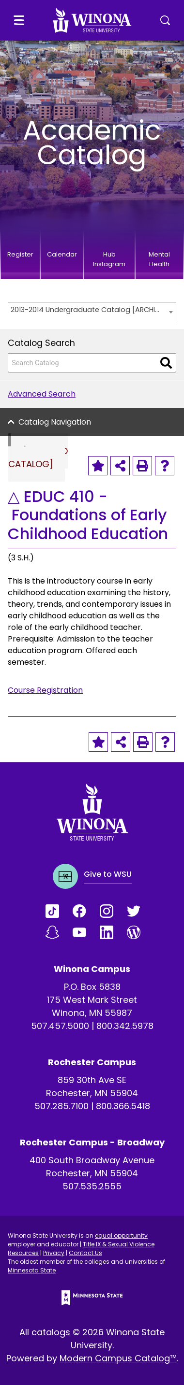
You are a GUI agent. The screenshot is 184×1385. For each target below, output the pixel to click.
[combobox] (92, 311)
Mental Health (159, 259)
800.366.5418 (123, 1106)
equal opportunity (121, 1235)
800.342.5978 (124, 1026)
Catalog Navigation (54, 422)
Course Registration (45, 690)
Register (20, 254)
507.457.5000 (60, 1026)
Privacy (53, 1253)
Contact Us (85, 1253)
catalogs (50, 1332)
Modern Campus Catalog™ (118, 1358)
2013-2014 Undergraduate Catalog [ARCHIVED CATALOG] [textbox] (87, 309)
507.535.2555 (92, 1186)
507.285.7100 (61, 1106)
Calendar (62, 254)
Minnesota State (32, 1270)
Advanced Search (42, 394)
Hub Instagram (109, 259)
